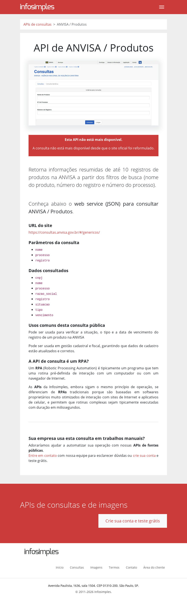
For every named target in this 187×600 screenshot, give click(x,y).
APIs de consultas (37, 24)
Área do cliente (154, 567)
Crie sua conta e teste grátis (132, 521)
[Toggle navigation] (161, 7)
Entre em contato (43, 455)
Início (59, 567)
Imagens (96, 567)
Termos (114, 567)
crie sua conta (144, 455)
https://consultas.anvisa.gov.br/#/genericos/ (64, 232)
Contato (131, 567)
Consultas (77, 567)
